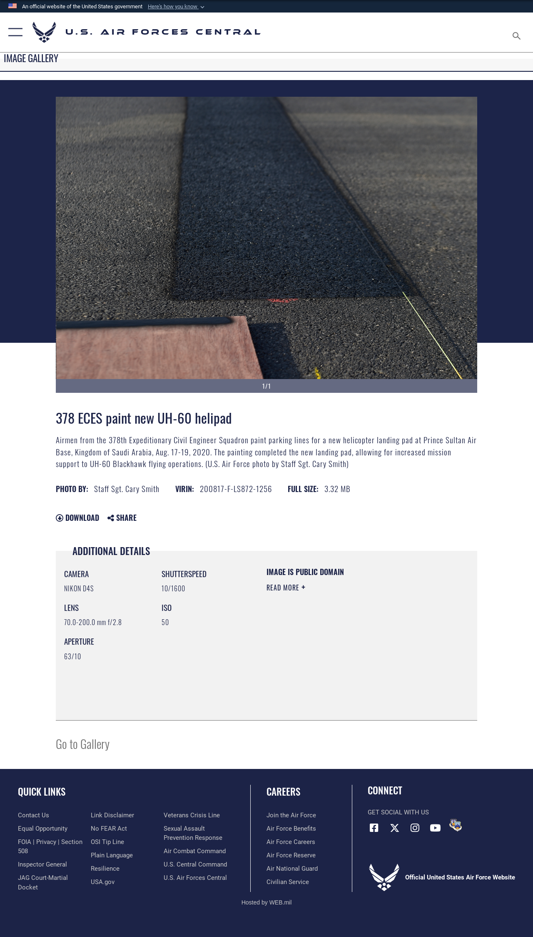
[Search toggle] (518, 32)
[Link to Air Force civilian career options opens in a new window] (287, 882)
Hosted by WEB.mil (267, 902)
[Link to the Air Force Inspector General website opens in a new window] (42, 864)
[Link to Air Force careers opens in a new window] (290, 842)
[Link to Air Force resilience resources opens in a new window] (105, 868)
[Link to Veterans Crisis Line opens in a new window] (192, 815)
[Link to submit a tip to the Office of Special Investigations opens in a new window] (107, 842)
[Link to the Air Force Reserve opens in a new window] (291, 855)
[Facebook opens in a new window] (374, 827)
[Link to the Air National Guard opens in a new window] (292, 868)
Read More (283, 588)
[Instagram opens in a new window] (414, 827)
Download (77, 517)
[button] (177, 7)
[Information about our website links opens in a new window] (112, 815)
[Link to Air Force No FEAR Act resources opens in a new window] (109, 828)
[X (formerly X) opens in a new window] (394, 827)
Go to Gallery (83, 743)
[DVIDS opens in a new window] (455, 825)
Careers (283, 792)
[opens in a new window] (112, 855)
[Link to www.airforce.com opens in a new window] (291, 815)
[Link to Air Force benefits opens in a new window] (291, 828)
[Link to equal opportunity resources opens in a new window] (42, 828)
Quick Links (41, 792)
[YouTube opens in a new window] (435, 827)
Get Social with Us (398, 812)
